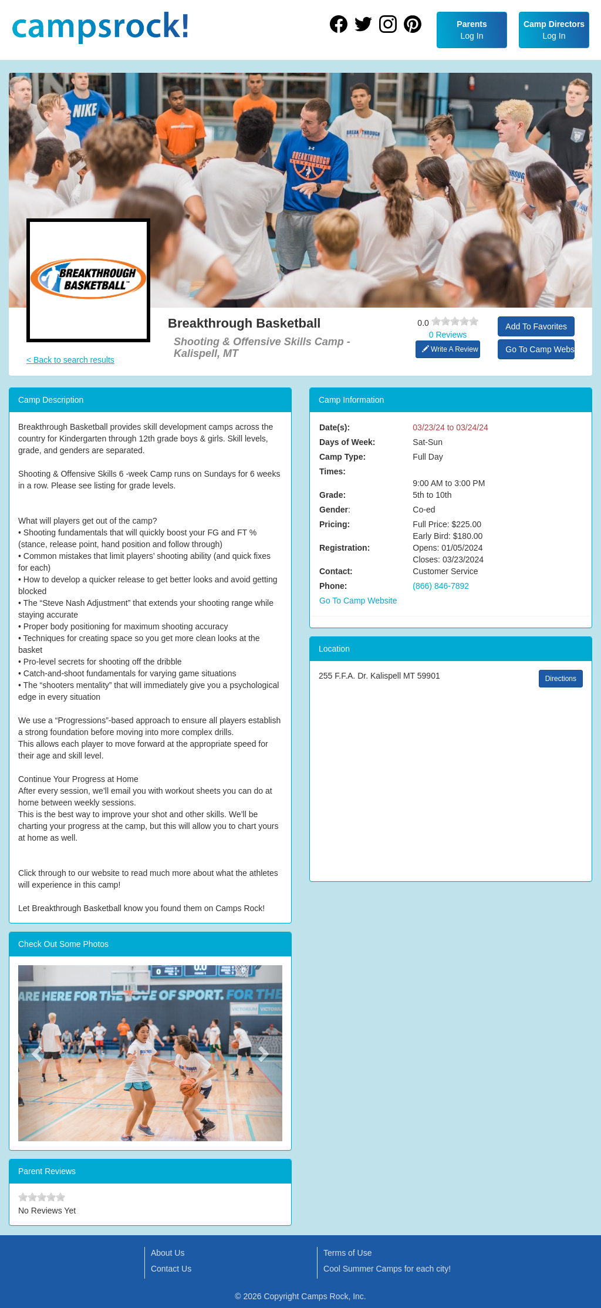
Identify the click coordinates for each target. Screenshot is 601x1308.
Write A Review (450, 349)
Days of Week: (347, 442)
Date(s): (334, 427)
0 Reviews (448, 334)
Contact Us (171, 1268)
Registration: (344, 547)
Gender (333, 509)
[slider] (454, 321)
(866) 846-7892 (441, 586)
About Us (168, 1253)
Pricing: (334, 524)
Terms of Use (347, 1253)
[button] (38, 1053)
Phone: (333, 586)
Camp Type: (342, 456)
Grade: (332, 495)
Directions (560, 679)
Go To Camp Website (540, 349)
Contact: (336, 571)
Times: (332, 471)
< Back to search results (70, 360)
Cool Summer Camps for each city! (387, 1268)
